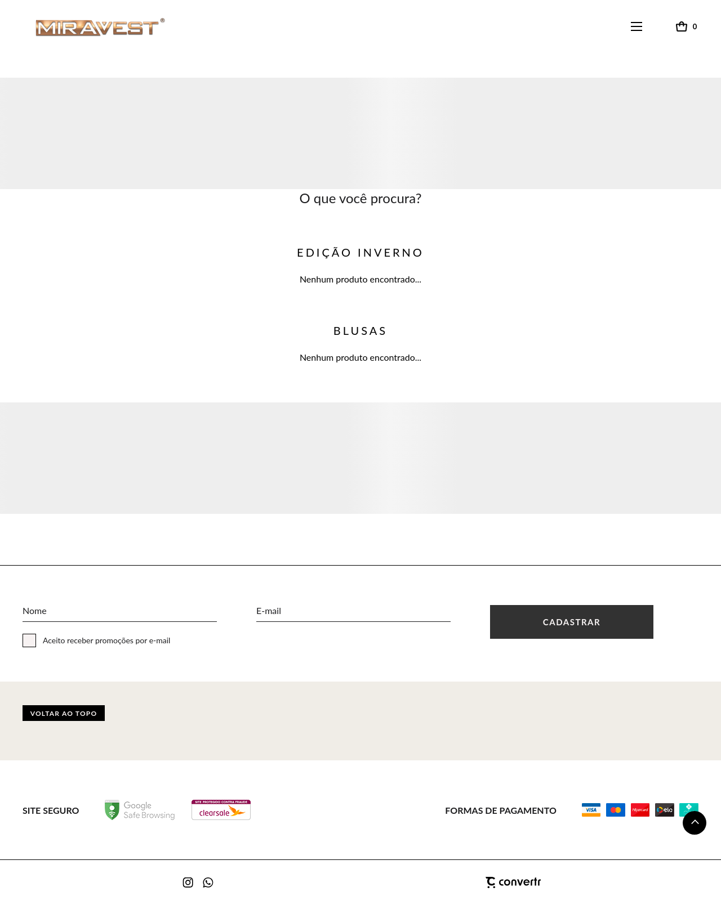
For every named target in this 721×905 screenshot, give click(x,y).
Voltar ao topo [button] (63, 713)
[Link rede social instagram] (188, 882)
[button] (694, 823)
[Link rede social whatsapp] (208, 882)
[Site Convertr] (456, 882)
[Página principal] (89, 27)
